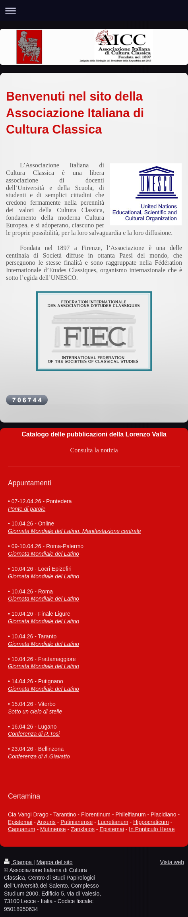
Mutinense (53, 829)
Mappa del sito (55, 862)
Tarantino (64, 814)
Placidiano (163, 814)
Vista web (172, 862)
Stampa (18, 862)
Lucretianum (113, 822)
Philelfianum (130, 814)
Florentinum (95, 814)
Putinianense (76, 822)
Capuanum (21, 829)
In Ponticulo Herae (151, 829)
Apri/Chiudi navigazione (94, 10)
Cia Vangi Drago (28, 814)
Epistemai (20, 822)
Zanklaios (83, 829)
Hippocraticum (151, 822)
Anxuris (46, 822)
